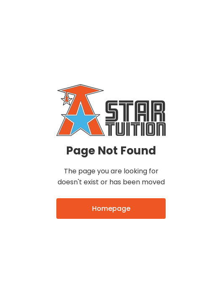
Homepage (111, 208)
